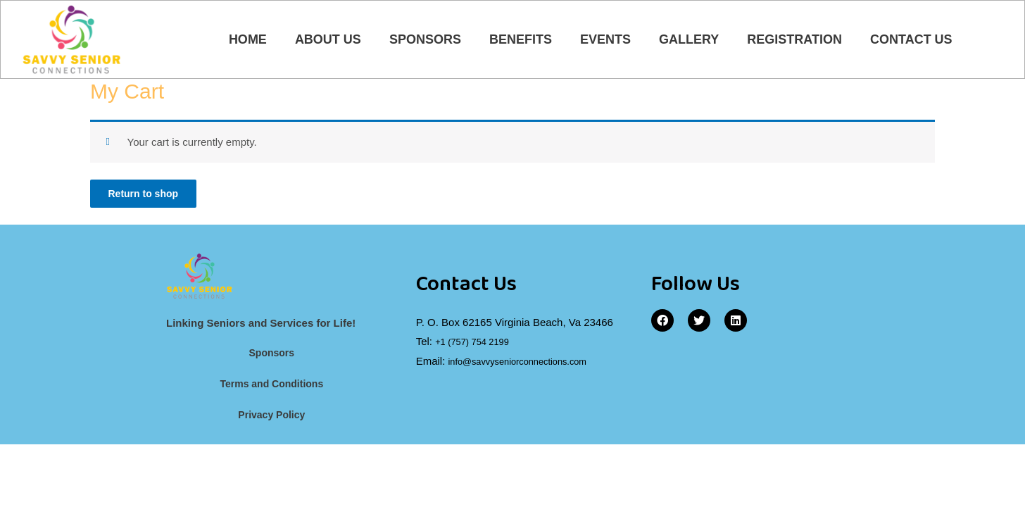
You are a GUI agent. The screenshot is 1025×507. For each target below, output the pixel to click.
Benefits (520, 41)
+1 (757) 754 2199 (478, 348)
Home (248, 41)
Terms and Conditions (271, 391)
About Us (328, 41)
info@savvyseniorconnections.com (529, 367)
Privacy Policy (272, 423)
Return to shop (149, 198)
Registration (794, 41)
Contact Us (911, 41)
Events (605, 41)
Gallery (689, 41)
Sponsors (425, 41)
